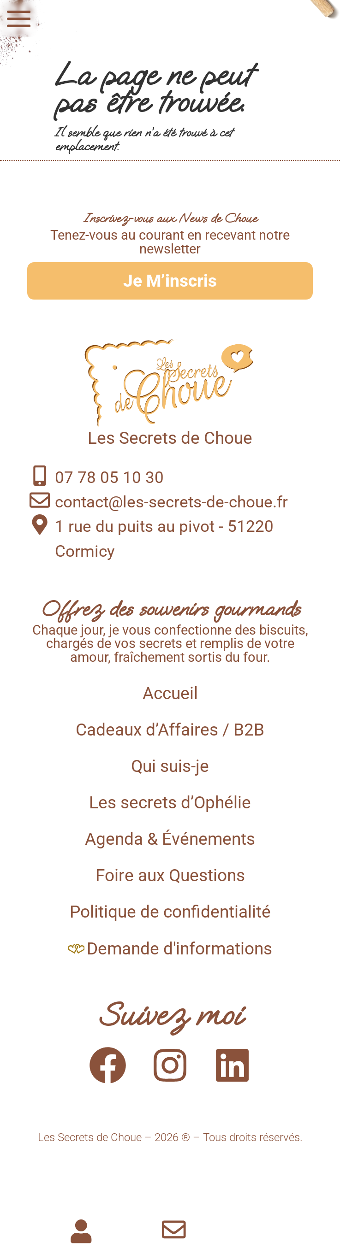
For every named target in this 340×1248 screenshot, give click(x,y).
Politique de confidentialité (170, 912)
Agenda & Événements (170, 839)
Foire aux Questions (170, 875)
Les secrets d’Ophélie (170, 802)
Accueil (170, 693)
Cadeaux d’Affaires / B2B (170, 730)
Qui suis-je (170, 766)
